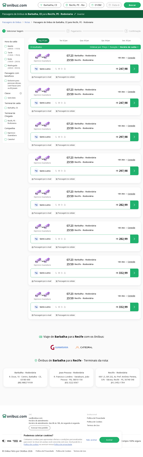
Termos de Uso (93, 425)
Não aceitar (91, 443)
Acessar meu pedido (39, 428)
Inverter (79, 14)
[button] (131, 58)
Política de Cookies (94, 422)
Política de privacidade (63, 448)
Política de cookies (31, 448)
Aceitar (109, 443)
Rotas (27, 22)
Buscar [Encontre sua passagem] (132, 5)
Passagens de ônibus (11, 22)
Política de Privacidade (96, 418)
